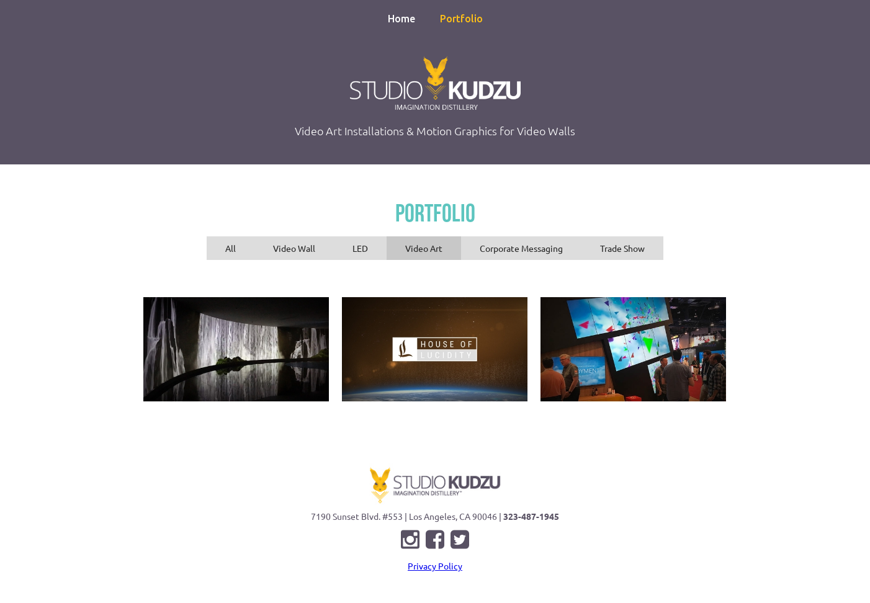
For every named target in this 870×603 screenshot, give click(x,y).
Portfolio (461, 18)
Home (401, 18)
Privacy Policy (435, 565)
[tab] (230, 248)
